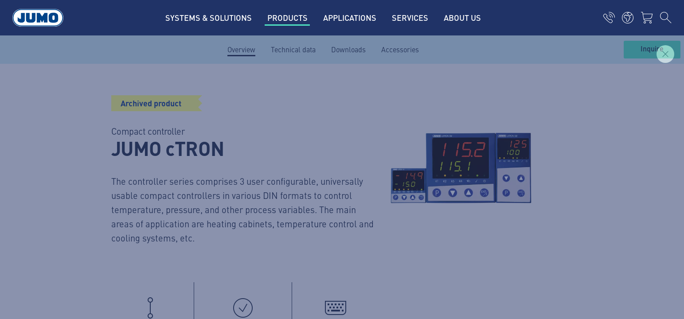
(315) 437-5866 (136, 155)
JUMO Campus (245, 146)
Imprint (101, 213)
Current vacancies (250, 111)
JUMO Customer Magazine (263, 128)
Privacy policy (111, 230)
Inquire (652, 49)
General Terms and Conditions (137, 247)
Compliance (108, 264)
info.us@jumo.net (141, 177)
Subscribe (566, 159)
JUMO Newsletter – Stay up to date (408, 145)
